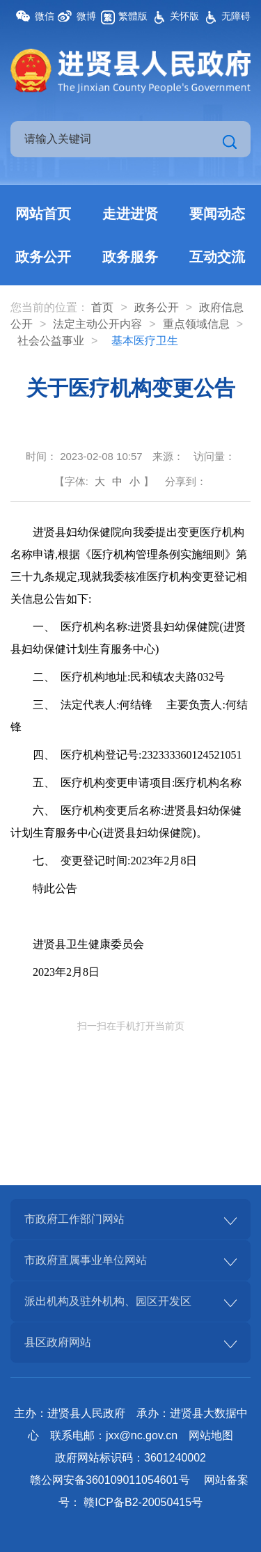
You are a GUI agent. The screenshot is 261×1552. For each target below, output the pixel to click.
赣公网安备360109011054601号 (109, 1480)
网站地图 (211, 1435)
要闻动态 (217, 213)
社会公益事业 (50, 341)
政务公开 (43, 256)
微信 (44, 16)
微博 (86, 16)
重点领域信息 (196, 324)
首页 (102, 307)
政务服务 (130, 256)
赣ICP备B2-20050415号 (143, 1502)
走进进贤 (130, 213)
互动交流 (217, 256)
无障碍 (236, 16)
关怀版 (184, 16)
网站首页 (43, 213)
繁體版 (133, 16)
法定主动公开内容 (97, 324)
